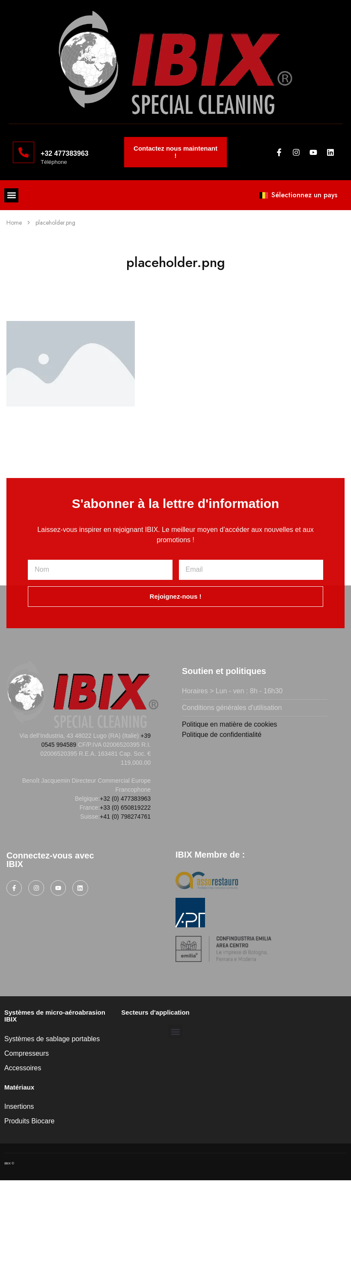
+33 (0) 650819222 (125, 807)
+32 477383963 (65, 153)
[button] (11, 195)
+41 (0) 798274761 (125, 816)
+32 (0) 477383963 (125, 798)
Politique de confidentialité (222, 734)
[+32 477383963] (23, 152)
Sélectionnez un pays (298, 195)
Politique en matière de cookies (229, 724)
